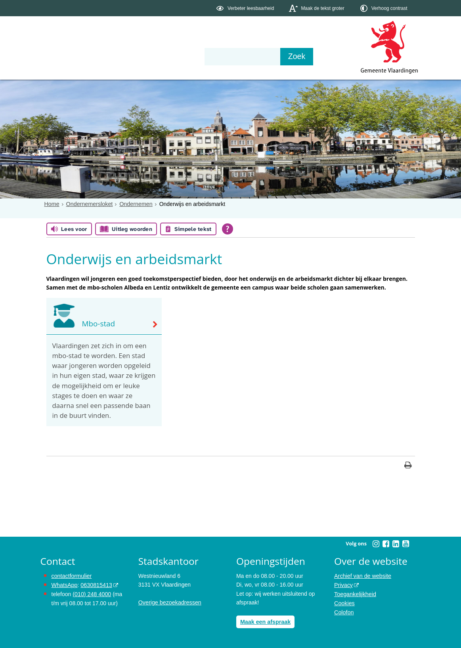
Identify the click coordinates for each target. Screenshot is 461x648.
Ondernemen (134, 204)
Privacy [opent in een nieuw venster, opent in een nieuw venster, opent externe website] (343, 584)
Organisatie (162, 56)
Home (51, 204)
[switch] (246, 8)
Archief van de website (362, 576)
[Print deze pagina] (408, 466)
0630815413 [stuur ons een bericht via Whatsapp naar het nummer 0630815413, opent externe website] (95, 584)
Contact (209, 56)
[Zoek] (316, 56)
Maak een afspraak (265, 621)
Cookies (344, 602)
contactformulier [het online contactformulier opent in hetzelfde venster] (71, 576)
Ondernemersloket (88, 204)
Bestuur (114, 56)
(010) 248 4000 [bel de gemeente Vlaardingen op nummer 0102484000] (91, 594)
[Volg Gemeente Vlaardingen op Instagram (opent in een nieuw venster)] (376, 543)
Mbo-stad (98, 324)
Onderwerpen (63, 56)
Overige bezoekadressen (169, 602)
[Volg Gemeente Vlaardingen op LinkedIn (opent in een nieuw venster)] (396, 543)
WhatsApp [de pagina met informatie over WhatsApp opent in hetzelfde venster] (64, 584)
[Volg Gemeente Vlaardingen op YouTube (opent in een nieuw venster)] (406, 543)
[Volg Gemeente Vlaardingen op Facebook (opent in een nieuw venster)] (386, 543)
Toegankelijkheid (354, 594)
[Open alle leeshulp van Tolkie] (227, 228)
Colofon (343, 611)
